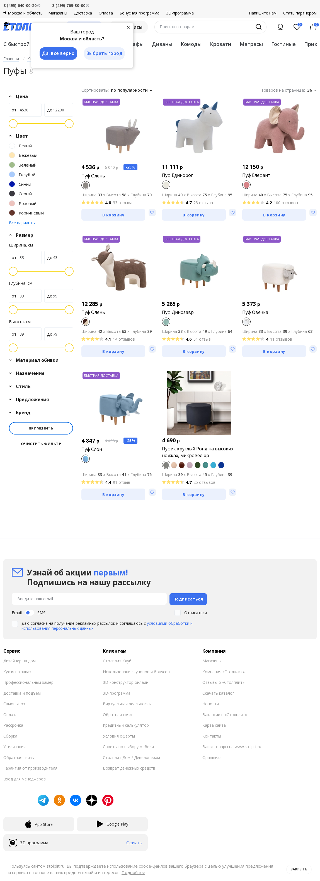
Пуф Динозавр (178, 312)
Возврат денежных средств (129, 767)
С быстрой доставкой (30, 44)
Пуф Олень (93, 176)
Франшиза (212, 757)
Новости (210, 703)
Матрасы (251, 44)
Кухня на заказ (17, 671)
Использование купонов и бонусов (136, 671)
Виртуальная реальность (127, 703)
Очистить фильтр (41, 443)
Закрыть (298, 869)
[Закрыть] (128, 27)
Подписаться (188, 598)
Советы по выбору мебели (128, 746)
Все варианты (22, 222)
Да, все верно (58, 53)
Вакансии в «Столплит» (224, 714)
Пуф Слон (91, 449)
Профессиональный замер (28, 681)
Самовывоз (14, 703)
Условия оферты (119, 735)
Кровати (220, 44)
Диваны (162, 44)
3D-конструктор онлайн (125, 681)
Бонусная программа (139, 13)
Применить (41, 428)
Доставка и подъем (22, 692)
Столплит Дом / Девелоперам (131, 757)
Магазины (57, 13)
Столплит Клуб (117, 660)
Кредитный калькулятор (126, 724)
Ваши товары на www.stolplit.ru (231, 746)
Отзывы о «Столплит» (223, 681)
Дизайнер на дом (19, 660)
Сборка (10, 735)
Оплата (106, 13)
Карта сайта (214, 724)
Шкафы (134, 44)
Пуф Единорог (177, 175)
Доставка (83, 13)
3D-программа (180, 13)
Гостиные (283, 44)
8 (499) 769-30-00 (68, 5)
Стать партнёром (300, 13)
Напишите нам (263, 13)
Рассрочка (13, 724)
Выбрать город (105, 53)
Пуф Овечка (255, 312)
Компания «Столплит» (223, 671)
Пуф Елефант (256, 175)
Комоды (191, 44)
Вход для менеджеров (24, 778)
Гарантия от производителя (30, 767)
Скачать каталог (218, 692)
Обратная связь (18, 757)
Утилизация (14, 746)
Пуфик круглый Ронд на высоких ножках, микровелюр (197, 452)
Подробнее (133, 872)
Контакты (211, 735)
